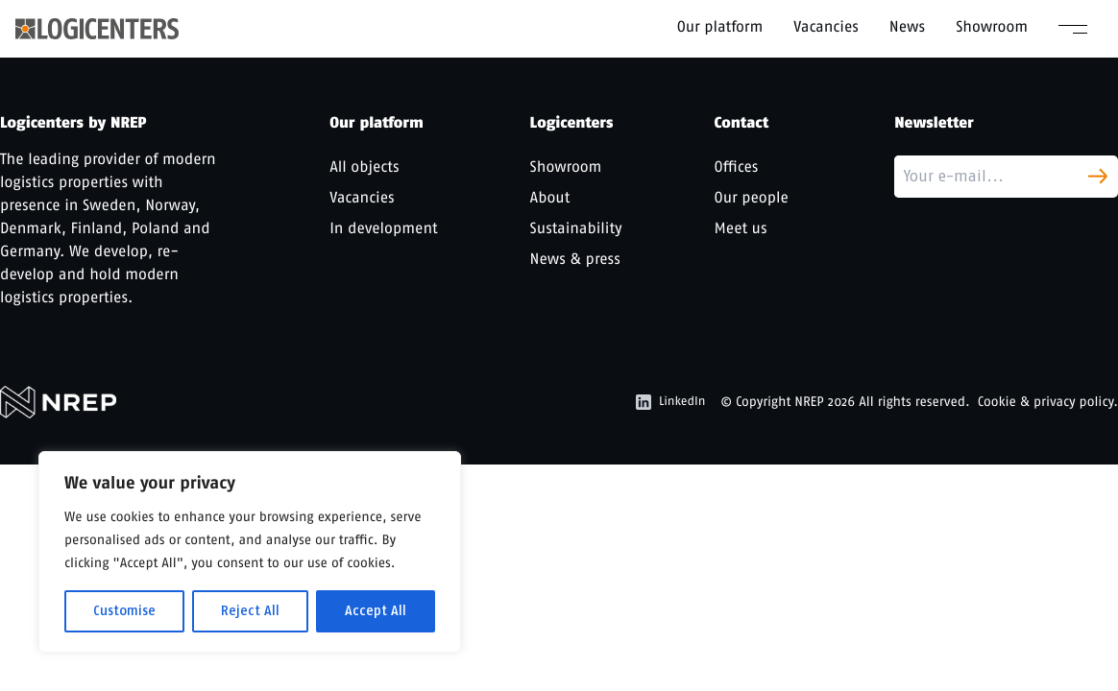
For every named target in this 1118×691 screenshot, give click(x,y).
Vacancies (826, 26)
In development (383, 228)
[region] (249, 552)
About (550, 197)
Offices (737, 166)
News (907, 26)
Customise (124, 611)
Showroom (992, 26)
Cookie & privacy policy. (1048, 401)
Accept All (375, 611)
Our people (752, 197)
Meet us (741, 228)
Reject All (250, 611)
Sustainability (576, 228)
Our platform (720, 26)
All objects (364, 166)
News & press (575, 259)
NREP (809, 401)
